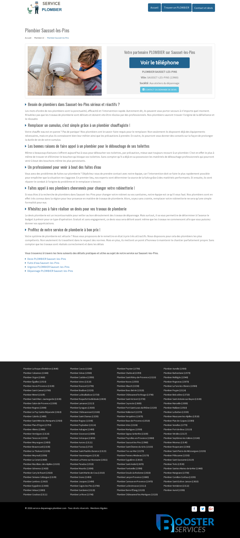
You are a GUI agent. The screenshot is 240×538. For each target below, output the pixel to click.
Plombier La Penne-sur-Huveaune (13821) (89, 459)
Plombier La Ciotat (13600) (35, 459)
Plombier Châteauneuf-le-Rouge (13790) (135, 394)
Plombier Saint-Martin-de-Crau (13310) (87, 472)
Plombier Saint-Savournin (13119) (179, 459)
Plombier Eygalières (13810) (129, 459)
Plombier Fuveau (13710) (81, 446)
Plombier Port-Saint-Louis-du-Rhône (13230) (137, 407)
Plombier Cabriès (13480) (34, 416)
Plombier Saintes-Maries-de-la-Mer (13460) (183, 468)
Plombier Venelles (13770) (175, 425)
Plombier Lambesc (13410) (35, 481)
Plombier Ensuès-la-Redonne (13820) (133, 472)
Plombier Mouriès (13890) (81, 468)
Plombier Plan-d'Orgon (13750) (37, 425)
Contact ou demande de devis (159, 89)
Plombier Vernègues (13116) (36, 433)
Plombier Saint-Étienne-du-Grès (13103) (135, 446)
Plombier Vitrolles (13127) (175, 433)
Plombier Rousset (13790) (82, 385)
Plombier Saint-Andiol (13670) (130, 464)
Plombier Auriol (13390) (174, 490)
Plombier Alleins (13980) (34, 429)
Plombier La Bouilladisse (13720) (84, 394)
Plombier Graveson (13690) (82, 433)
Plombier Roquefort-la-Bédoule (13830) (88, 398)
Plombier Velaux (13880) (34, 490)
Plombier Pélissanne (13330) (177, 455)
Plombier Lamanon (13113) (82, 403)
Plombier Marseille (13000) (176, 403)
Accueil (154, 7)
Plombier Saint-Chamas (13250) (84, 416)
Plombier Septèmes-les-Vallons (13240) (182, 438)
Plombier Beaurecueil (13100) (36, 446)
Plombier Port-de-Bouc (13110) (178, 429)
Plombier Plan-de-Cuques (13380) (179, 420)
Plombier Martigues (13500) (129, 429)
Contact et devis (203, 8)
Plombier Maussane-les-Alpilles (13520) (181, 416)
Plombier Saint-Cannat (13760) (37, 390)
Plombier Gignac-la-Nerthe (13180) (132, 433)
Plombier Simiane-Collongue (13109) (39, 477)
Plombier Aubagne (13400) (82, 429)
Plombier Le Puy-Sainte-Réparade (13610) (42, 412)
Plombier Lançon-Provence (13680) (133, 477)
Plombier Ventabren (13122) (176, 485)
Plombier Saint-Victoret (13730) (131, 398)
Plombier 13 (39, 38)
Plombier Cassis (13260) (81, 368)
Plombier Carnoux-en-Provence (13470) (135, 481)
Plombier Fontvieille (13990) (129, 468)
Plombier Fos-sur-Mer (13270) (130, 451)
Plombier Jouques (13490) (82, 481)
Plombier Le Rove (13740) (81, 494)
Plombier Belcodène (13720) (177, 394)
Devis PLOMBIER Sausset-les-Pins (46, 258)
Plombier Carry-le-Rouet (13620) (37, 472)
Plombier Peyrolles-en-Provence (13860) (135, 438)
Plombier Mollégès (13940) (176, 377)
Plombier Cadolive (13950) (82, 377)
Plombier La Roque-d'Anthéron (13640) (40, 368)
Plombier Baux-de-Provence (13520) (133, 420)
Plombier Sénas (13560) (81, 372)
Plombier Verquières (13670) (130, 416)
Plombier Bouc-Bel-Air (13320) (130, 390)
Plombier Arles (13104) (127, 425)
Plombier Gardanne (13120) (82, 490)
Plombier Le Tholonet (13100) (36, 451)
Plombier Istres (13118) (80, 381)
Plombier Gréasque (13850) (82, 438)
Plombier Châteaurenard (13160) (85, 412)
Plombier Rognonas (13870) (176, 381)
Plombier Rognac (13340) (81, 420)
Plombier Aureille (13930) (175, 368)
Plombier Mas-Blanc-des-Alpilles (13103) (41, 464)
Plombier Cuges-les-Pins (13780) (85, 485)
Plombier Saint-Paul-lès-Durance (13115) (88, 451)
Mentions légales (99, 508)
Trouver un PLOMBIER (176, 7)
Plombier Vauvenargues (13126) (84, 455)
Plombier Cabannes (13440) (35, 372)
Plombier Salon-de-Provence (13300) (40, 403)
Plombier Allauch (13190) (128, 385)
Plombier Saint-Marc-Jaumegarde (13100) (42, 398)
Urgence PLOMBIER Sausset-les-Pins (48, 266)
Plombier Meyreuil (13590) (35, 455)
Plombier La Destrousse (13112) (131, 485)
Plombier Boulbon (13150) (82, 390)
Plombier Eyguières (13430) (35, 485)
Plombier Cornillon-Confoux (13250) (180, 477)
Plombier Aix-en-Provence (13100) (38, 385)
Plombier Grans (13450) (80, 477)
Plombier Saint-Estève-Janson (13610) (181, 481)
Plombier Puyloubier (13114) (83, 425)
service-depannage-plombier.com (49, 508)
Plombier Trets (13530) (174, 464)
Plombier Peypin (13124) (175, 390)
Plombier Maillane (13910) (175, 407)
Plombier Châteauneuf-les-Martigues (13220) (137, 494)
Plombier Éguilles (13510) (34, 381)
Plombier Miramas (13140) (175, 442)
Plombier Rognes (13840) (34, 407)
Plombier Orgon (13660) (34, 377)
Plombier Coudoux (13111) (35, 494)
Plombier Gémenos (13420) (35, 468)
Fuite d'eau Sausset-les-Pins (43, 262)
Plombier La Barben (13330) (176, 412)
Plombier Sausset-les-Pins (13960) (132, 442)
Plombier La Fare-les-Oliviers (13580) (180, 385)
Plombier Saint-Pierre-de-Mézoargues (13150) (185, 451)
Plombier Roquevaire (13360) (177, 446)
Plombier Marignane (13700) (176, 472)
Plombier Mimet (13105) (34, 394)
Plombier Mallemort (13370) (129, 412)
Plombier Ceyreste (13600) (129, 403)
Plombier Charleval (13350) (129, 372)
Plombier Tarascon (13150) (35, 438)
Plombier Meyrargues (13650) (36, 442)
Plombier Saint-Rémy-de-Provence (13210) (136, 377)
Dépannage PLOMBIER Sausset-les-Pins (50, 271)
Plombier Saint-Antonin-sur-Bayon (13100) (182, 398)
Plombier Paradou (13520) (82, 464)
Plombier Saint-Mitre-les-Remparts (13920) (42, 420)
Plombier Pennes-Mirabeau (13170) (133, 455)
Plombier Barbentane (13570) (177, 372)
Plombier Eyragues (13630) (82, 407)
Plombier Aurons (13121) (81, 442)
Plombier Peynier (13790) (128, 368)
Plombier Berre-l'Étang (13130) (131, 490)
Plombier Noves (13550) (128, 381)
